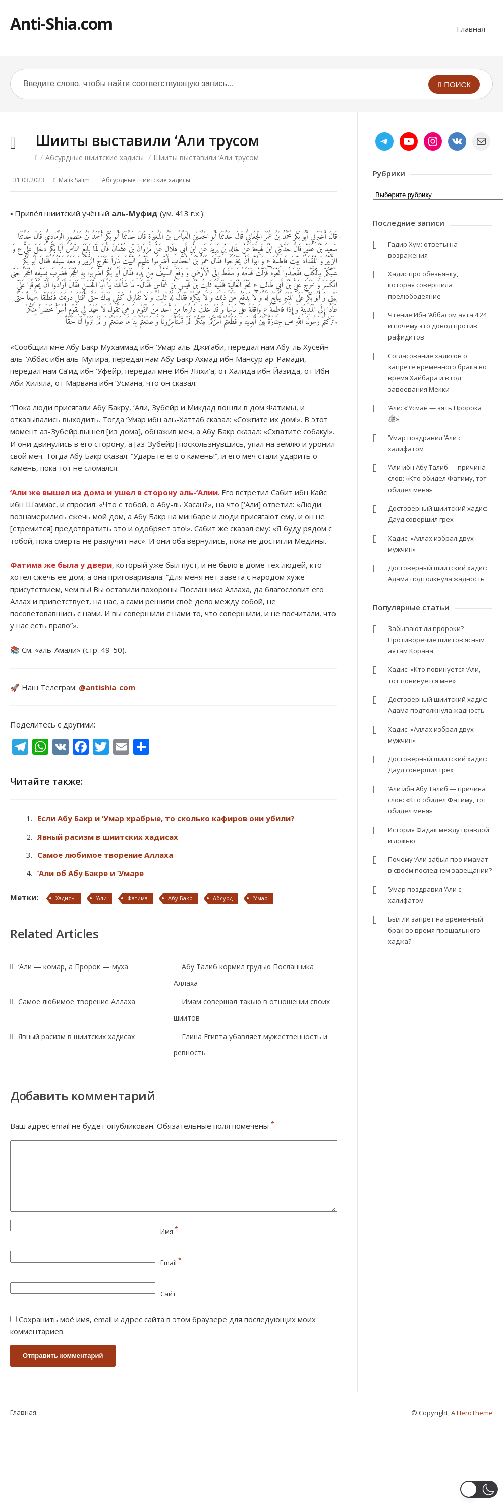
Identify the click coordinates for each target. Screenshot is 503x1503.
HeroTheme (475, 1412)
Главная (471, 29)
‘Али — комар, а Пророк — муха (73, 967)
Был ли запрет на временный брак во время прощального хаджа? (435, 930)
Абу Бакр (180, 898)
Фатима (137, 898)
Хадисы (65, 898)
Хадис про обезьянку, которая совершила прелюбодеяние (423, 285)
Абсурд (223, 898)
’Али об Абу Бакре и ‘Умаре (90, 873)
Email (171, 1262)
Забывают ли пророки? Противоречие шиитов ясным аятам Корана (436, 639)
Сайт (168, 1293)
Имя (169, 1231)
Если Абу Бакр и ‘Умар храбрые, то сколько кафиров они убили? (166, 818)
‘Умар (260, 898)
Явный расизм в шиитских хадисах (107, 837)
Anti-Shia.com (61, 23)
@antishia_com (107, 687)
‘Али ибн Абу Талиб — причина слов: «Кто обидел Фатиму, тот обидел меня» (437, 478)
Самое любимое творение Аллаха (105, 855)
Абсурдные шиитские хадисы (94, 157)
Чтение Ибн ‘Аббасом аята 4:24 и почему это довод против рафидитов (437, 326)
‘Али (101, 898)
